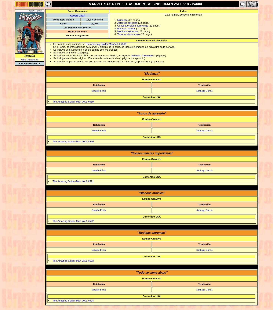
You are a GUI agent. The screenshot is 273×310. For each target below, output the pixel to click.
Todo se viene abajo (128, 34)
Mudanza (122, 20)
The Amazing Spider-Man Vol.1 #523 (73, 260)
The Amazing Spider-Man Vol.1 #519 (105, 44)
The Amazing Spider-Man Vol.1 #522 (73, 221)
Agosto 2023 (77, 15)
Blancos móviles (126, 28)
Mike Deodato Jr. (29, 59)
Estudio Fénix (99, 90)
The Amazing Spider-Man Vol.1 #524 (73, 300)
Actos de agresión (127, 22)
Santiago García (204, 90)
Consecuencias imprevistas (132, 25)
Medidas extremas (127, 31)
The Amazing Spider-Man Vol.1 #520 (73, 141)
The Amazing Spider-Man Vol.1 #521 (73, 181)
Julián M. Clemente (142, 55)
